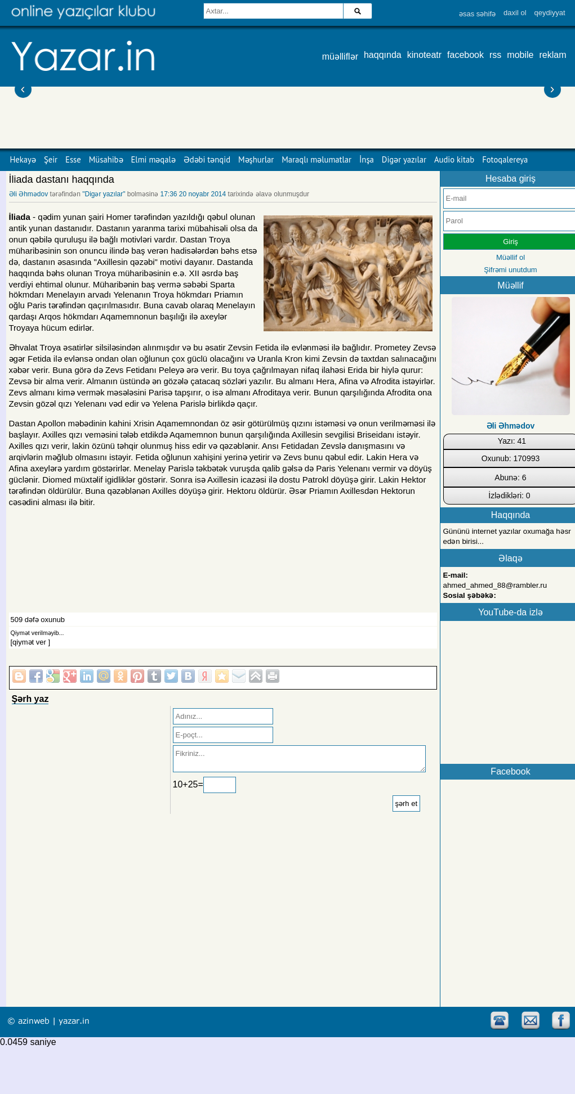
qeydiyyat (549, 12)
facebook (465, 55)
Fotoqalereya (505, 159)
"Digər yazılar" (103, 194)
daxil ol (514, 12)
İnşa (366, 159)
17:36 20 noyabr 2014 (193, 194)
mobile (520, 55)
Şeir (50, 159)
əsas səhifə (477, 14)
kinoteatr (424, 55)
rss (495, 55)
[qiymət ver (28, 642)
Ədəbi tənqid (207, 159)
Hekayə (23, 159)
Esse (73, 159)
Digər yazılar (404, 159)
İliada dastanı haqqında (61, 179)
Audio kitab (454, 159)
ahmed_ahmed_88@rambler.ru (495, 585)
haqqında (383, 55)
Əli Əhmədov (28, 194)
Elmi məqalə (153, 159)
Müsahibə (106, 159)
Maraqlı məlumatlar (316, 159)
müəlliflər (340, 56)
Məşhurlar (256, 159)
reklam (552, 55)
